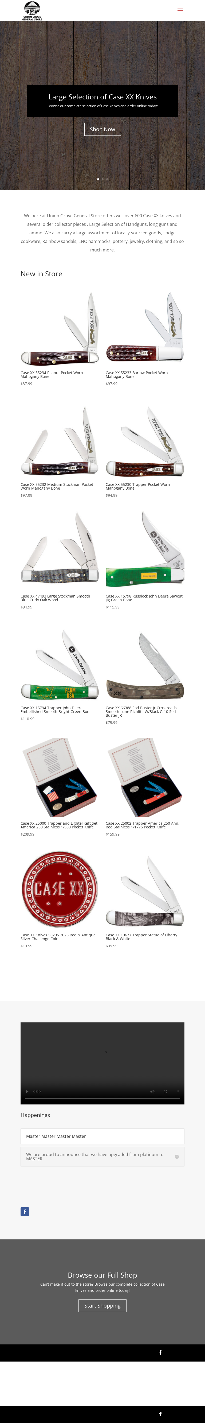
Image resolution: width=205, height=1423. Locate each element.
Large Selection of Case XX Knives (103, 97)
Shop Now (102, 129)
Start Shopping (102, 1305)
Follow (175, 1352)
